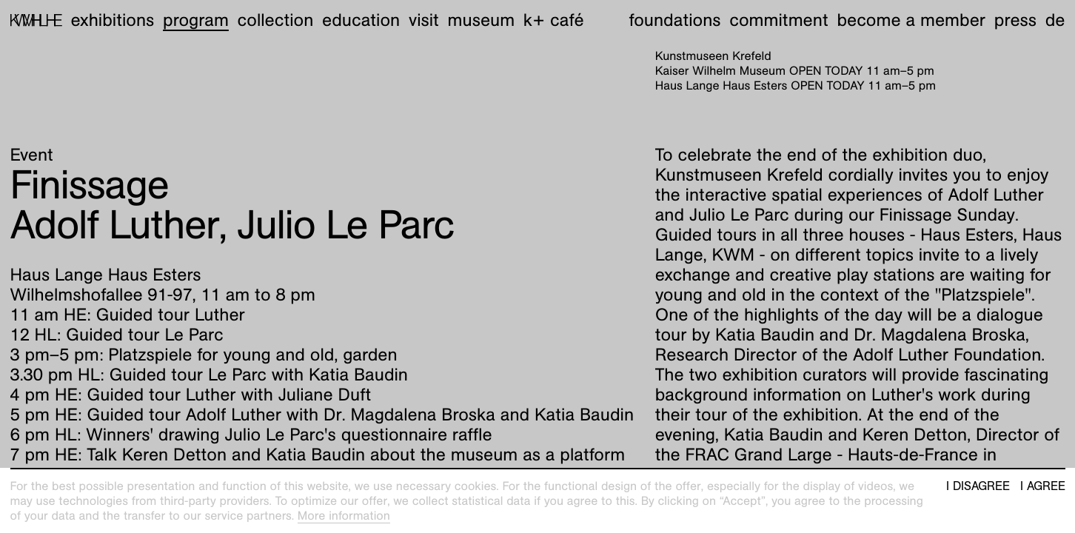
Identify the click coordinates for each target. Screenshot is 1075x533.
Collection (276, 20)
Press (1015, 20)
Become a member (911, 20)
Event (31, 155)
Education (361, 20)
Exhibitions (112, 20)
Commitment (778, 20)
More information (344, 515)
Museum (481, 20)
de (1055, 20)
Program (196, 20)
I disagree (978, 486)
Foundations (675, 20)
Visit (424, 20)
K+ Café (553, 20)
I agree (1042, 486)
